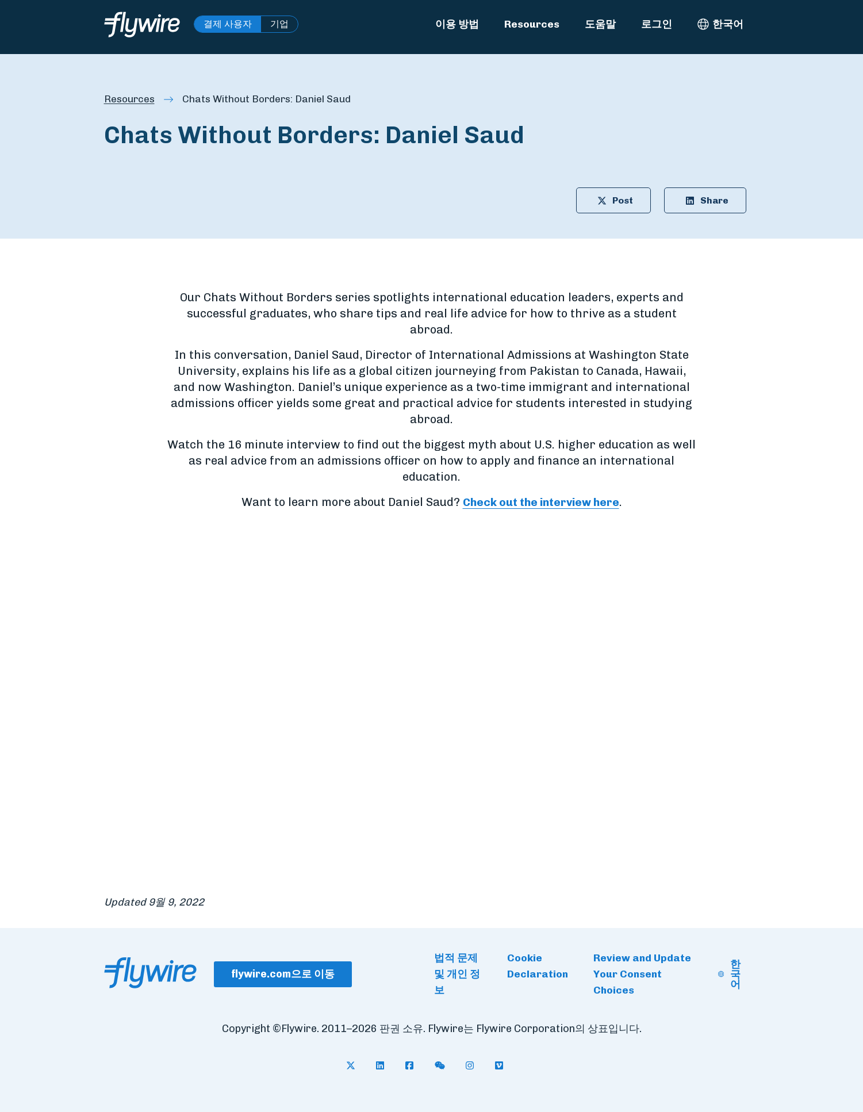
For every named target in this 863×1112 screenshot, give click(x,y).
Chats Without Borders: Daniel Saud (272, 99)
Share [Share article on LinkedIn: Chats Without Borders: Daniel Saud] (701, 200)
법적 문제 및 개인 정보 (457, 974)
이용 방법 (457, 24)
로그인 (656, 24)
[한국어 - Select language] (720, 24)
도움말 (600, 24)
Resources (531, 24)
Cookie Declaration (537, 966)
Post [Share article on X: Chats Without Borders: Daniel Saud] (605, 200)
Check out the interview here (541, 503)
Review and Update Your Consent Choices (642, 974)
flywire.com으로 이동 (283, 974)
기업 (279, 23)
